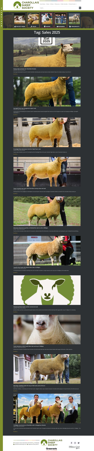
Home (41, 4)
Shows (53, 4)
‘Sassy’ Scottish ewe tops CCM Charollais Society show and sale (29, 188)
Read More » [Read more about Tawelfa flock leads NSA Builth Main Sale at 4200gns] (15, 272)
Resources (58, 4)
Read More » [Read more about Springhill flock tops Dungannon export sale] (15, 114)
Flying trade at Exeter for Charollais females (24, 69)
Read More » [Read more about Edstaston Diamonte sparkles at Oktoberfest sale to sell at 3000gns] (15, 233)
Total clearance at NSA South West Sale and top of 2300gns (28, 346)
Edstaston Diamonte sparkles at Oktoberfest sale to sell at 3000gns (30, 228)
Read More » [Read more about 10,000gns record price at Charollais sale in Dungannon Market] (15, 431)
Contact (74, 4)
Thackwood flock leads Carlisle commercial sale (25, 307)
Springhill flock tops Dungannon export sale (24, 108)
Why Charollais (65, 4)
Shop (70, 4)
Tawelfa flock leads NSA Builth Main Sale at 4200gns (26, 267)
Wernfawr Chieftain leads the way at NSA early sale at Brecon (29, 385)
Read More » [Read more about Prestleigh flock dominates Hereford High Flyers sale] (15, 154)
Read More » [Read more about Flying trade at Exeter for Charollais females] (15, 74)
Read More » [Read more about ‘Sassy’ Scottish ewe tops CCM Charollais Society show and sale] (15, 193)
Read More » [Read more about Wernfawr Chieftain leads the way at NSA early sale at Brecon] (15, 390)
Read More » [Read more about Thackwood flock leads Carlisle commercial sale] (15, 311)
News (44, 4)
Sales (48, 4)
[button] (1, 6)
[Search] (80, 8)
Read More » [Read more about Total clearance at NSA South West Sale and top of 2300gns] (15, 351)
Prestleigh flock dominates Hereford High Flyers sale (27, 149)
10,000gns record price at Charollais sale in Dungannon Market (29, 425)
